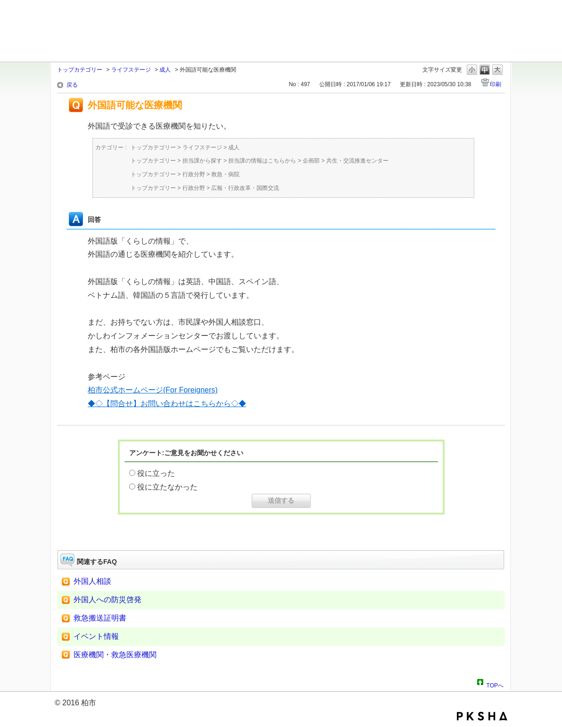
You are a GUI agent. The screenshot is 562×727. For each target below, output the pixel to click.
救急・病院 (225, 174)
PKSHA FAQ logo (482, 716)
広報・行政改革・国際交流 (245, 188)
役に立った (156, 473)
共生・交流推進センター (357, 160)
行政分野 (193, 174)
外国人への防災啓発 (107, 600)
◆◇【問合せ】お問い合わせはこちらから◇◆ (167, 404)
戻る (72, 85)
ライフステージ (131, 69)
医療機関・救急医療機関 (115, 655)
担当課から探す (202, 160)
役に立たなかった (167, 487)
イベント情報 (96, 636)
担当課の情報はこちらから (262, 160)
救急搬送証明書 (100, 618)
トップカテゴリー (79, 69)
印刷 (495, 84)
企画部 (311, 160)
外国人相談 (92, 581)
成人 (165, 69)
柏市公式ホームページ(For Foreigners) (153, 390)
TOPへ (495, 684)
